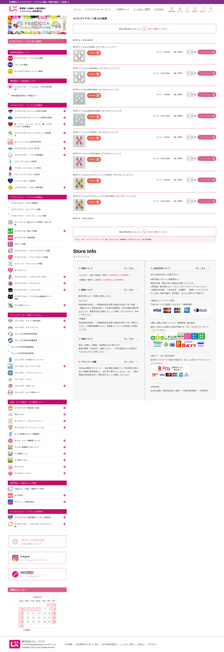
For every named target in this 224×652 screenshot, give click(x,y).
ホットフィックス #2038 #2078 (27, 142)
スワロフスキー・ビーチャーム (27, 283)
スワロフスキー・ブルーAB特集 (24, 203)
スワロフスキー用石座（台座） (27, 408)
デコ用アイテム (21, 460)
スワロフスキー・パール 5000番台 (28, 155)
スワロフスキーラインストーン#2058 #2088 (32, 118)
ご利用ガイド (122, 9)
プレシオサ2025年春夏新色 (22, 347)
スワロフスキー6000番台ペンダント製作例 (32, 517)
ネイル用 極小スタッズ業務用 (26, 434)
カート (210, 9)
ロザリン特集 (20, 244)
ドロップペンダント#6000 (25, 161)
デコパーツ (19, 467)
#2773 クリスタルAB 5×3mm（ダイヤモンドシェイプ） (96, 90)
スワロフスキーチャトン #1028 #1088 (30, 111)
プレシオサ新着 (21, 65)
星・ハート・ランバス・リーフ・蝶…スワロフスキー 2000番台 (104, 239)
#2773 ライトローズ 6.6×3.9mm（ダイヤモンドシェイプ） (97, 153)
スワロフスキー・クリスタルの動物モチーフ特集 (33, 297)
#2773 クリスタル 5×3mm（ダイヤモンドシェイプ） (95, 47)
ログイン (180, 9)
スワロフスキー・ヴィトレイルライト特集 (32, 251)
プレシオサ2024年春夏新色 (25, 340)
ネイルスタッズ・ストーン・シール (29, 427)
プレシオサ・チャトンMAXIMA (27, 321)
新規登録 (171, 9)
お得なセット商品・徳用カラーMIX (29, 489)
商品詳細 (92, 53)
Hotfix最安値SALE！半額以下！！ (25, 96)
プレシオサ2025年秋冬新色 (22, 353)
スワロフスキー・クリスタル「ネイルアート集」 (33, 525)
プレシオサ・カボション (24, 386)
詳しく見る (129, 268)
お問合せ (141, 644)
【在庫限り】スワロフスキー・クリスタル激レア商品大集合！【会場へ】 (39, 2)
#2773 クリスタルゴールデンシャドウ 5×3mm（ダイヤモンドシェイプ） (103, 175)
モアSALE (18, 495)
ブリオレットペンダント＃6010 (27, 168)
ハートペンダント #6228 (24, 181)
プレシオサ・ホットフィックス (27, 366)
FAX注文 (151, 644)
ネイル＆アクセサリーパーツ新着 (28, 71)
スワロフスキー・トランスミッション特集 (28, 216)
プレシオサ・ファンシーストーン (28, 373)
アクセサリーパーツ (22, 473)
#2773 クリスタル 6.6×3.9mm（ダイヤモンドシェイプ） (96, 68)
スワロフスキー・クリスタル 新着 (28, 58)
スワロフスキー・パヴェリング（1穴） (30, 277)
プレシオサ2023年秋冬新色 (25, 334)
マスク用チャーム (21, 305)
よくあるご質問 (141, 9)
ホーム (77, 9)
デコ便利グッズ (21, 454)
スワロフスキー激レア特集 (25, 231)
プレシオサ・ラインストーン (26, 327)
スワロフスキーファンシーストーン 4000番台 (32, 134)
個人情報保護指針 (109, 644)
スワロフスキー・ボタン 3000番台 (28, 187)
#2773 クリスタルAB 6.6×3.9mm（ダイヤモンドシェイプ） (98, 111)
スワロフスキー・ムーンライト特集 (26, 209)
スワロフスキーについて (98, 9)
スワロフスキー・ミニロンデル (27, 290)
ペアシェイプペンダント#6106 (27, 174)
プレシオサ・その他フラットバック (29, 360)
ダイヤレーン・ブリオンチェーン (28, 421)
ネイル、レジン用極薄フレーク (27, 440)
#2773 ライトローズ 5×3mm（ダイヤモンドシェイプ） (96, 132)
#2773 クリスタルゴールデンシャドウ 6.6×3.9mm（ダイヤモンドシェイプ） (105, 196)
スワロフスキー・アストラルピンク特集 (31, 257)
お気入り (203, 9)
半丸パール (19, 414)
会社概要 (68, 644)
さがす (187, 9)
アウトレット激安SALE (24, 502)
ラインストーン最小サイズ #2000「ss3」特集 (32, 223)
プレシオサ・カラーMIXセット (27, 392)
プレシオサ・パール (22, 379)
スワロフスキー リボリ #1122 (26, 148)
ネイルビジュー (21, 270)
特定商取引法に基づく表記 (87, 644)
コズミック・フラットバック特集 (28, 264)
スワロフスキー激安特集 (24, 237)
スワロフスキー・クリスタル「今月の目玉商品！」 (33, 88)
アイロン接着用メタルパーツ (26, 447)
